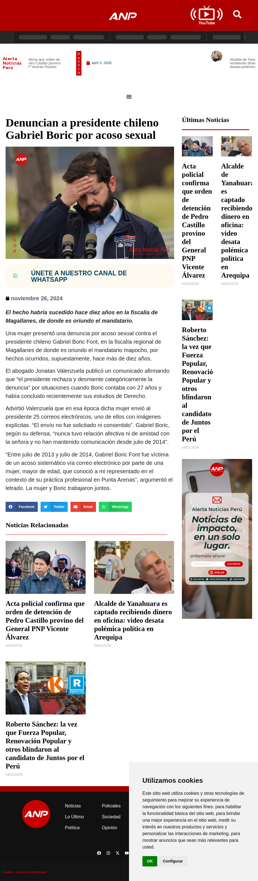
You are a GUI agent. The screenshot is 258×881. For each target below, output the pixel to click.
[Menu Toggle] (129, 96)
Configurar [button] (173, 861)
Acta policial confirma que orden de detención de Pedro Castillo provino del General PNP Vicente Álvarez (45, 620)
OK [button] (150, 861)
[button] (22, 507)
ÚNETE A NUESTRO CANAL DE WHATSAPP (79, 276)
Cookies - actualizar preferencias (24, 872)
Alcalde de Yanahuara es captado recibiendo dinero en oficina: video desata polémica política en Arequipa (133, 620)
